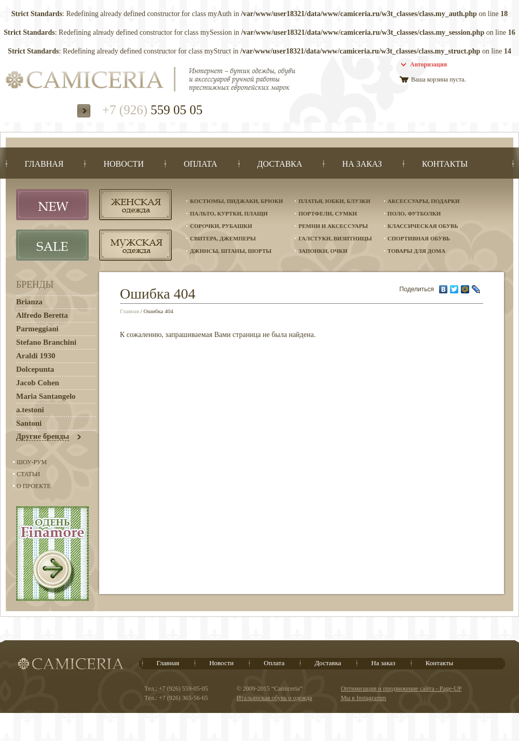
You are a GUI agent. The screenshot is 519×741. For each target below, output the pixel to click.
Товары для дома (417, 251)
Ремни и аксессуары (333, 226)
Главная (129, 311)
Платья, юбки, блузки (334, 201)
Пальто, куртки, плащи (229, 213)
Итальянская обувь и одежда (274, 698)
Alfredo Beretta (42, 315)
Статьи (28, 474)
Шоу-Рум (32, 462)
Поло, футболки (414, 213)
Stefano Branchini (46, 342)
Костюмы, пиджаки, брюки (236, 201)
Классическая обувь (423, 226)
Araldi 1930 (35, 356)
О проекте (34, 486)
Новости (221, 663)
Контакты (440, 663)
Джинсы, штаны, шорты (230, 251)
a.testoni (30, 410)
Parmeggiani (37, 329)
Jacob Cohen (37, 383)
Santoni (29, 423)
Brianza (29, 302)
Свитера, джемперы (223, 238)
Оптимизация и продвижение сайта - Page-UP (400, 688)
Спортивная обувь (419, 238)
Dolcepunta (35, 369)
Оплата (274, 663)
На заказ (383, 663)
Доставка (328, 663)
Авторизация (428, 64)
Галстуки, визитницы (335, 238)
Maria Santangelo (46, 396)
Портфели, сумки (327, 213)
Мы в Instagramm (363, 698)
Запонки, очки (322, 251)
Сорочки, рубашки (221, 226)
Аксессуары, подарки (424, 201)
